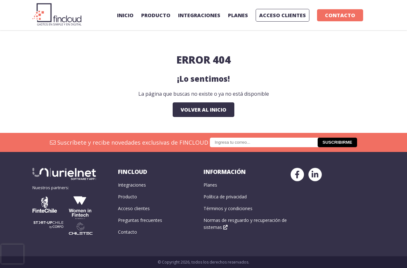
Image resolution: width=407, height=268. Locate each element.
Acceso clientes (134, 208)
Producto (155, 15)
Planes (238, 15)
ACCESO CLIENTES (282, 15)
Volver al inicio (203, 109)
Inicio (125, 15)
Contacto (340, 15)
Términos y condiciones (228, 208)
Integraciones (199, 15)
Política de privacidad (225, 197)
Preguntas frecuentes (140, 220)
